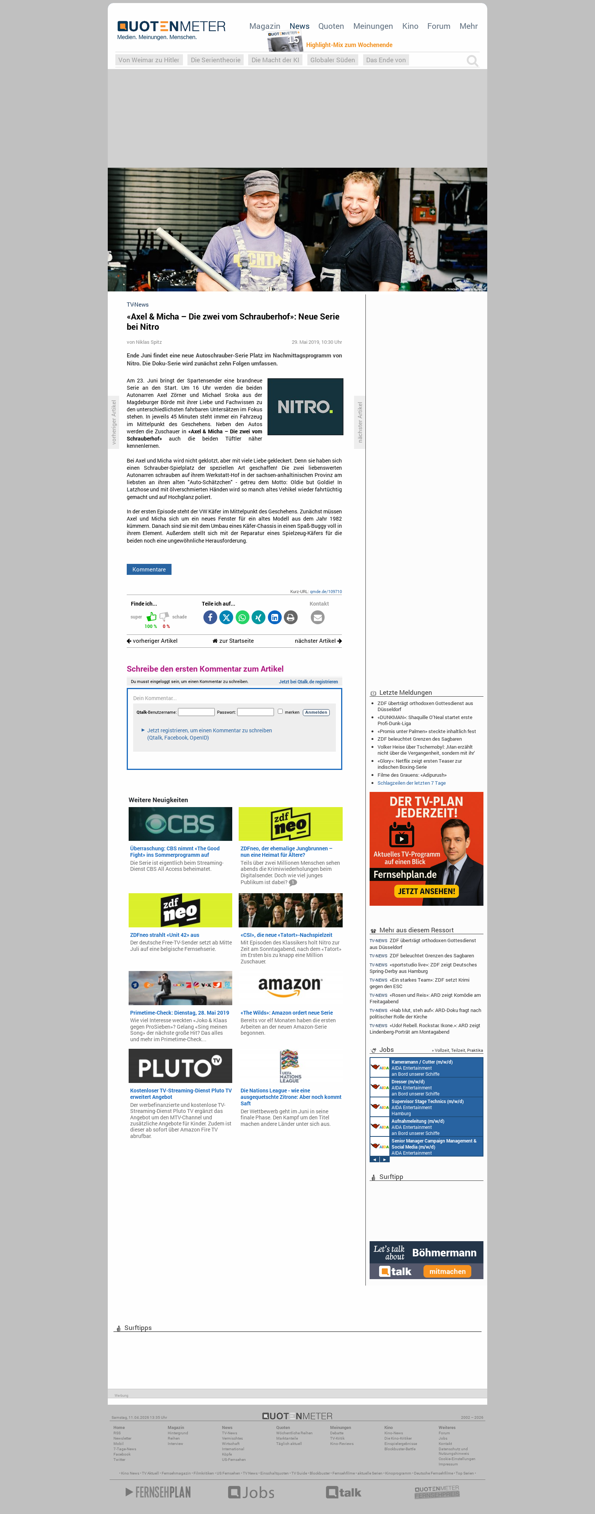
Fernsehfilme (343, 1473)
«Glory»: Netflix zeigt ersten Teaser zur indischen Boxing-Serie (420, 763)
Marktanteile (287, 1438)
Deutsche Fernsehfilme (433, 1473)
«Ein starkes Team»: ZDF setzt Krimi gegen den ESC (419, 983)
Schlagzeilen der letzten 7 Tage (412, 782)
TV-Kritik (337, 1438)
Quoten (331, 25)
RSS (117, 1433)
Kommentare (149, 569)
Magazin (264, 25)
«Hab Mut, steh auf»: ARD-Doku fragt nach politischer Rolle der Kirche (425, 1013)
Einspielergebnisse (400, 1443)
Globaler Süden (332, 59)
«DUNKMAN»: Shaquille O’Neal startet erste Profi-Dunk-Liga (425, 720)
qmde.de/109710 (326, 591)
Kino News (130, 1473)
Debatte (336, 1433)
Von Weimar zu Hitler (148, 59)
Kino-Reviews (342, 1443)
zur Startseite (233, 640)
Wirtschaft (230, 1443)
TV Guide (299, 1473)
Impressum (448, 1464)
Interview (175, 1443)
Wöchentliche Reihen (294, 1433)
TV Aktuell (150, 1473)
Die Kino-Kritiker (398, 1438)
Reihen (174, 1438)
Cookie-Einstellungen (457, 1458)
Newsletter (122, 1438)
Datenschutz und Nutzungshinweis (454, 1451)
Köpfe (227, 1454)
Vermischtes (232, 1438)
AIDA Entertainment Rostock (423, 1146)
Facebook (122, 1454)
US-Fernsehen (234, 1459)
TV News (250, 1473)
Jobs (443, 1438)
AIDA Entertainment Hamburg (417, 1106)
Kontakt (445, 1443)
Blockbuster (320, 1473)
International (233, 1448)
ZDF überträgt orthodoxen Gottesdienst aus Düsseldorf (425, 706)
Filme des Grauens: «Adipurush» (412, 774)
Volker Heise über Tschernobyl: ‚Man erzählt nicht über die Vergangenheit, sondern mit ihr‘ (426, 749)
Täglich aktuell (289, 1443)
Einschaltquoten (274, 1473)
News (300, 25)
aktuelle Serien (369, 1473)
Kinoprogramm (398, 1473)
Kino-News (393, 1433)
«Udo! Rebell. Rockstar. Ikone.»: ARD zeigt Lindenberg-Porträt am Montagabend (425, 1028)
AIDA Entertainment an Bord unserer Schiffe (411, 1067)
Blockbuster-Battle (400, 1448)
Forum (438, 25)
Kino (410, 25)
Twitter (119, 1459)
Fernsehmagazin (176, 1473)
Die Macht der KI (275, 59)
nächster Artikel (318, 640)
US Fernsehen (228, 1473)
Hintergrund (178, 1433)
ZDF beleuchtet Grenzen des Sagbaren (420, 738)
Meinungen (373, 25)
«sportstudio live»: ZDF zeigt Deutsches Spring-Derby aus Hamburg (423, 968)
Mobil (118, 1443)
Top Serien (465, 1473)
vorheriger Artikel (152, 640)
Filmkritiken (204, 1473)
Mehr (469, 25)
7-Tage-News (124, 1448)
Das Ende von (386, 59)
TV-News (229, 1433)
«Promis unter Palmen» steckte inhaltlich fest (427, 731)
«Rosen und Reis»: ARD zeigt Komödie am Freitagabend (425, 998)
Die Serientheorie (216, 59)
